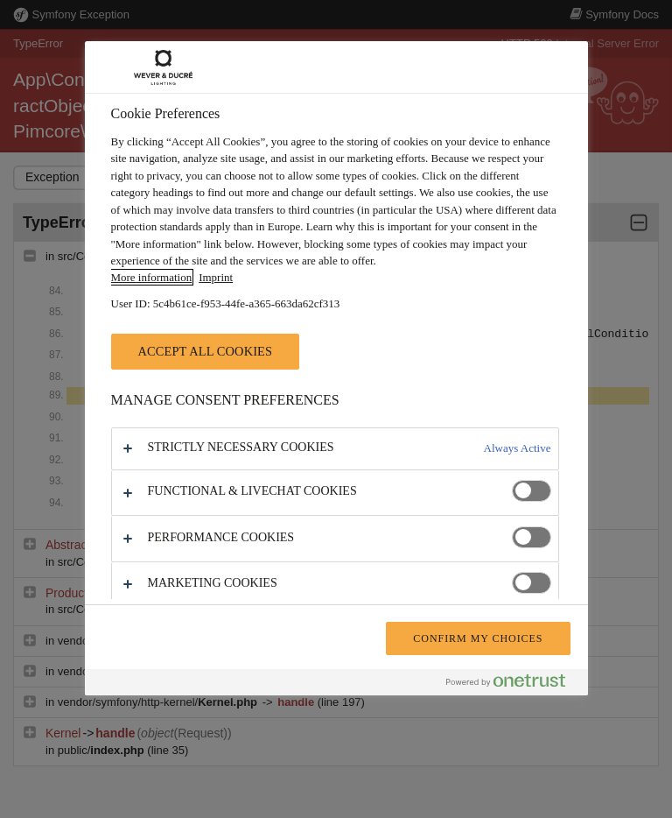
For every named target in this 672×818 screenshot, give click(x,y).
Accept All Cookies (205, 351)
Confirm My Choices (477, 638)
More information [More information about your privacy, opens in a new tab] (151, 277)
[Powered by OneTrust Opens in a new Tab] (512, 684)
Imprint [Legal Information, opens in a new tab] (216, 277)
